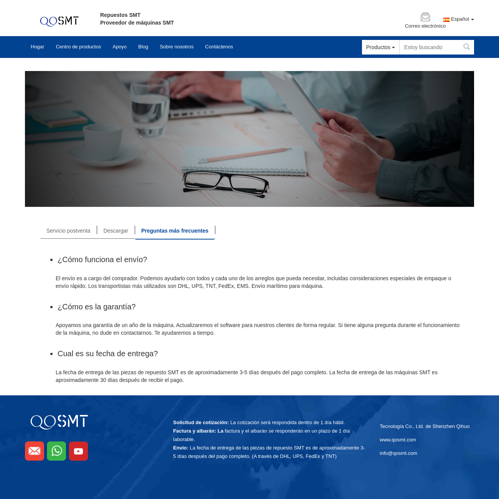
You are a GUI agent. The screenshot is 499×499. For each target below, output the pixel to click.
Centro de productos (78, 47)
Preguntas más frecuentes (174, 231)
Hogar (37, 47)
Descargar (115, 231)
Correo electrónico (425, 26)
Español (462, 19)
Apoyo (119, 47)
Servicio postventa (68, 231)
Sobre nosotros (176, 47)
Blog (143, 47)
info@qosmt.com (398, 453)
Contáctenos (219, 47)
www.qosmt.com (398, 440)
